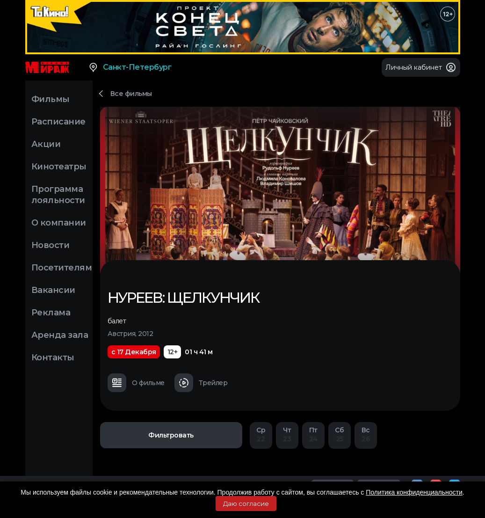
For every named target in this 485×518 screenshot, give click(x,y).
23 (287, 434)
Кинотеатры (59, 166)
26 (365, 434)
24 (313, 434)
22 (260, 434)
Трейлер (201, 382)
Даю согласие (246, 503)
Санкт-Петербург (130, 67)
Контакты (52, 357)
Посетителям (61, 268)
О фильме (136, 382)
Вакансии (53, 290)
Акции (46, 144)
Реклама (51, 312)
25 (339, 434)
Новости (50, 245)
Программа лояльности (58, 194)
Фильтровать (171, 435)
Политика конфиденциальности (414, 492)
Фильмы (50, 99)
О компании (58, 223)
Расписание (58, 122)
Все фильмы (131, 93)
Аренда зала (59, 335)
